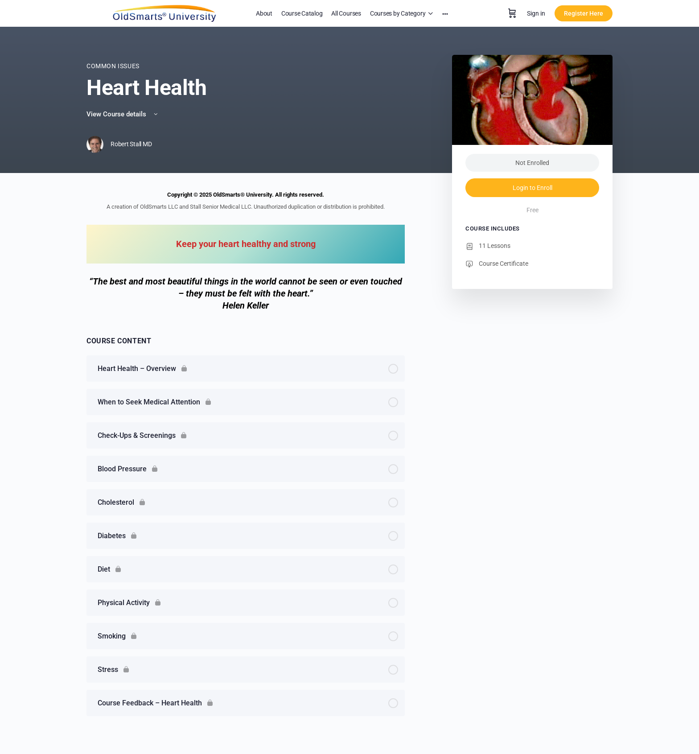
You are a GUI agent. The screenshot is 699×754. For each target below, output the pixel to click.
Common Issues (113, 66)
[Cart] (512, 13)
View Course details (122, 114)
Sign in (536, 13)
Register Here (583, 13)
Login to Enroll (532, 187)
